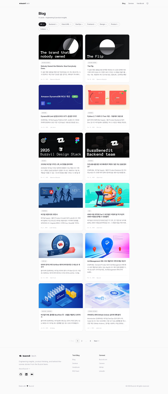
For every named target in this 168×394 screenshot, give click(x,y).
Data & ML (66, 24)
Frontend (91, 24)
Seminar (75, 363)
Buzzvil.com (103, 359)
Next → (96, 341)
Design (103, 24)
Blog (73, 359)
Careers (102, 363)
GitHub (101, 367)
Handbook (76, 367)
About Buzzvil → (24, 369)
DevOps (79, 24)
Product (114, 24)
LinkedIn (102, 371)
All (42, 24)
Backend (53, 24)
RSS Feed (75, 371)
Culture (44, 29)
